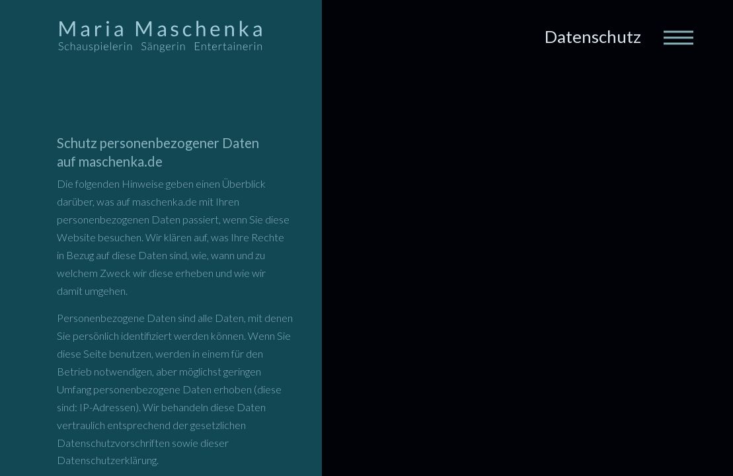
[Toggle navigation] (677, 36)
